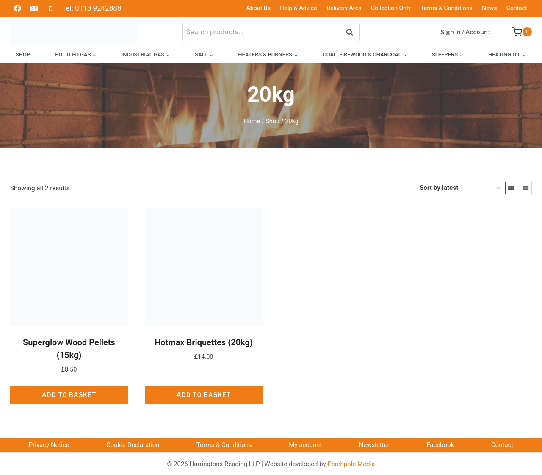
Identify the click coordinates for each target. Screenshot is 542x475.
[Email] (34, 8)
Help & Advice (298, 8)
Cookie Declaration (133, 445)
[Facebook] (17, 8)
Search (352, 31)
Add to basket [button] (69, 394)
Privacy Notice (49, 445)
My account (305, 445)
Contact (516, 8)
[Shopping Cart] (517, 32)
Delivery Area (344, 8)
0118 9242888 (98, 8)
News (489, 8)
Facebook (440, 445)
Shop (23, 54)
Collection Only (391, 8)
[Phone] (50, 8)
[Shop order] (460, 188)
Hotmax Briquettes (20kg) (204, 342)
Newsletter (374, 445)
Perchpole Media (351, 464)
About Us (258, 8)
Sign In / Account (465, 32)
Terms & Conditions (446, 8)
